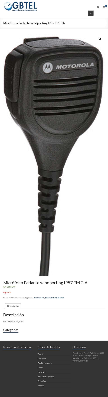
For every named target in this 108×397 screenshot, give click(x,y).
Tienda (41, 385)
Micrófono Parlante (54, 297)
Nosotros (42, 372)
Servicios (42, 381)
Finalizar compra (45, 363)
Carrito (41, 354)
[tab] (13, 306)
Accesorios (38, 297)
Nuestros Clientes (46, 376)
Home (40, 367)
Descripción (13, 306)
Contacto (42, 358)
